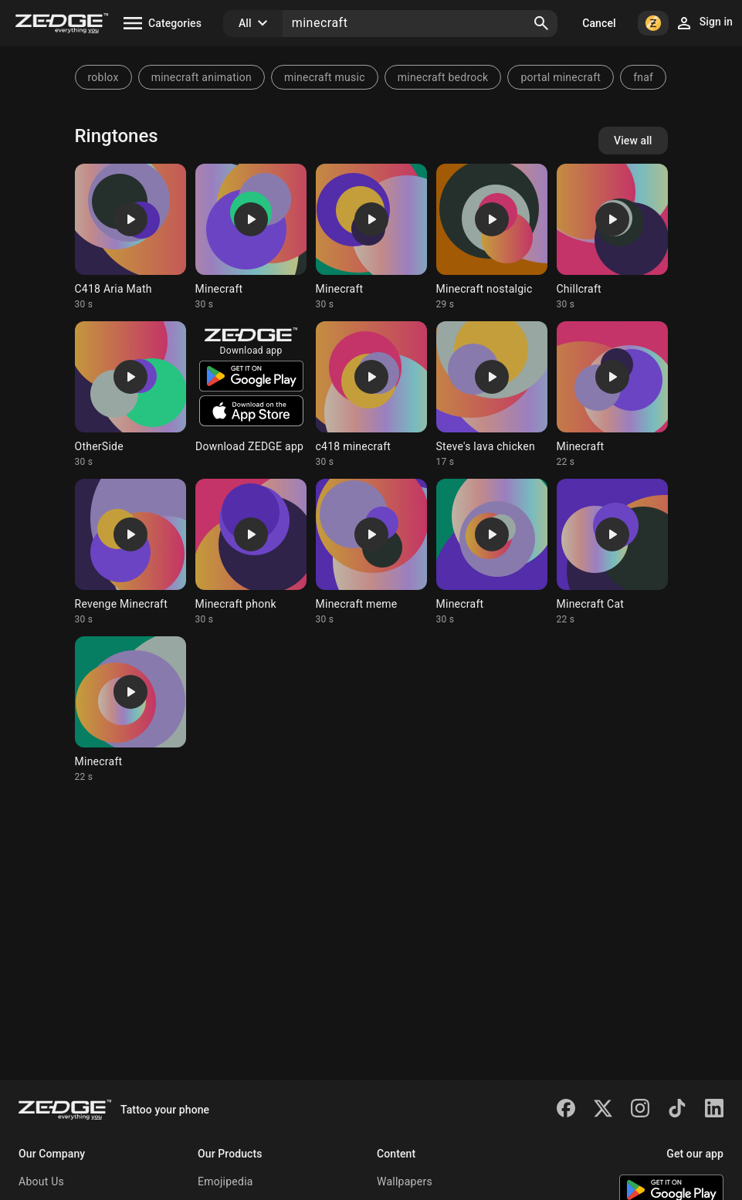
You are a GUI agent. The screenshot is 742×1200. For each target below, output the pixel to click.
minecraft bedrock (443, 77)
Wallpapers (404, 1181)
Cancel (598, 23)
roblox (103, 77)
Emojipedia (225, 1181)
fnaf (643, 77)
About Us (41, 1181)
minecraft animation (201, 77)
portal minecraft (560, 77)
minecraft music (324, 77)
